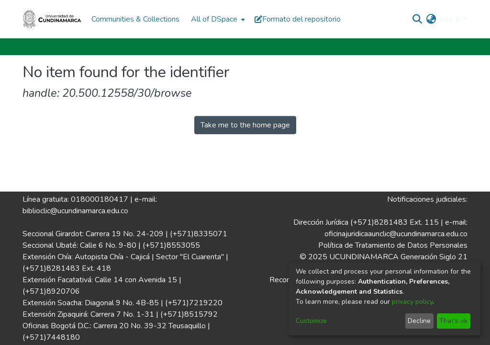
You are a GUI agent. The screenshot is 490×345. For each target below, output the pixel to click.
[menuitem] (217, 19)
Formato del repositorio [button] (298, 19)
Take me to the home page (245, 125)
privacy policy (412, 301)
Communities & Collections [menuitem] (135, 19)
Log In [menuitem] (450, 19)
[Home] (52, 19)
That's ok (453, 320)
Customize (311, 320)
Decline (419, 320)
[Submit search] (417, 19)
